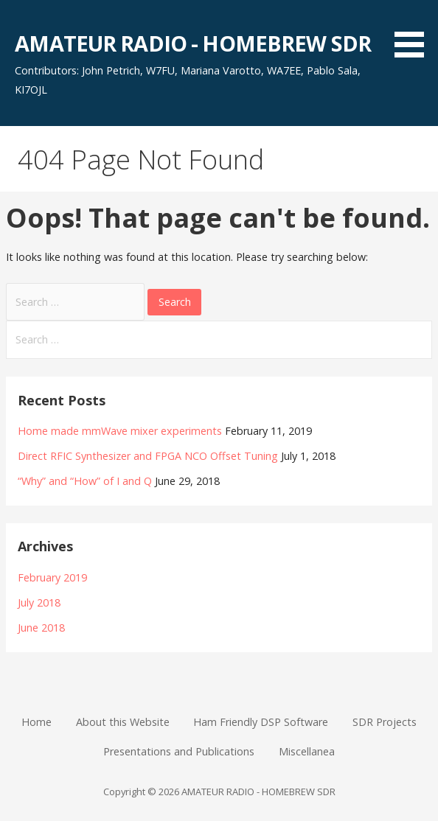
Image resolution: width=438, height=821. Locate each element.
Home (36, 722)
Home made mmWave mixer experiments (120, 431)
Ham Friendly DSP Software (260, 722)
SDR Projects (384, 722)
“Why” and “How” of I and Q (85, 481)
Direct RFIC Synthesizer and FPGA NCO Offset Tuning (148, 456)
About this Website (123, 722)
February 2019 (52, 577)
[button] (414, 31)
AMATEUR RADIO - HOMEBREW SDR (193, 43)
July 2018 (39, 602)
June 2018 (41, 628)
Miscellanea (307, 751)
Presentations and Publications (178, 751)
